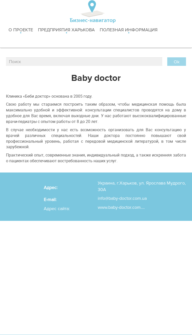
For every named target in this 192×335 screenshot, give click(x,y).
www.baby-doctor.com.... (121, 207)
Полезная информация (129, 30)
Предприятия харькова (66, 30)
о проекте (20, 30)
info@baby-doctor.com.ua (122, 198)
